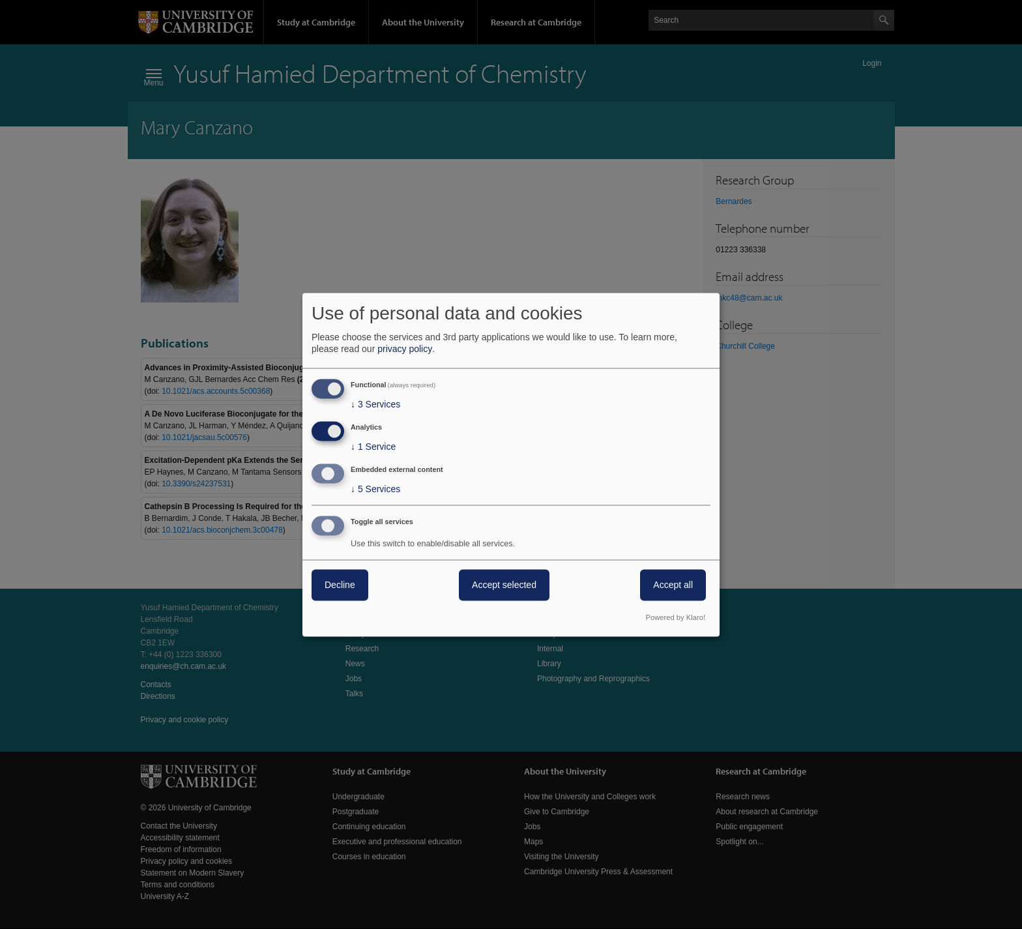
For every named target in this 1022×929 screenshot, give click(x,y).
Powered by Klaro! (675, 617)
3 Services (375, 404)
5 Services (375, 488)
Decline (340, 585)
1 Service (373, 447)
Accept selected (504, 585)
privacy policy (404, 349)
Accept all (673, 585)
